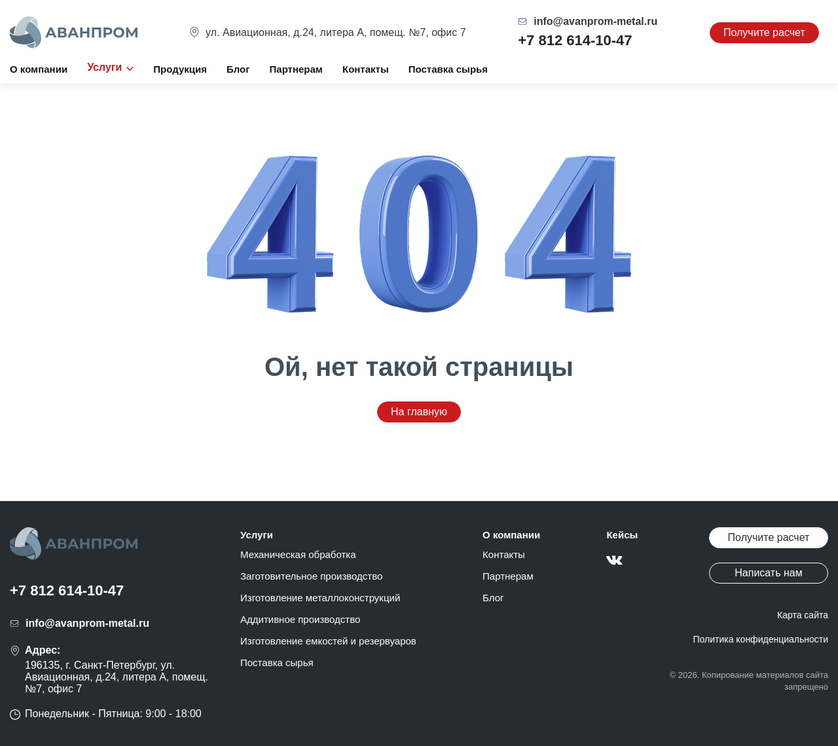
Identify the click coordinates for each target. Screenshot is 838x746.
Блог (238, 69)
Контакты (365, 69)
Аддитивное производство (300, 619)
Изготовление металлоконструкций (320, 597)
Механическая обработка (298, 554)
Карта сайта (802, 615)
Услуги (256, 534)
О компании (38, 69)
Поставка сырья (448, 69)
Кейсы (622, 534)
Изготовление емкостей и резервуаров (328, 640)
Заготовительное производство (311, 576)
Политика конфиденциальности (760, 639)
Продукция (180, 69)
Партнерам (296, 69)
